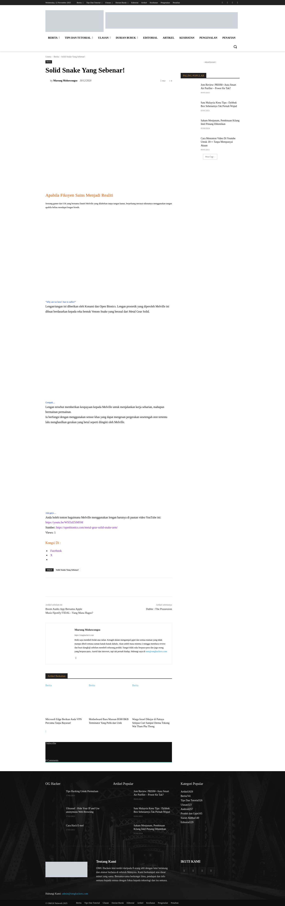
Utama (48, 56)
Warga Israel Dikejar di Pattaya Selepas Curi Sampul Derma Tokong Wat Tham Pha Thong (151, 722)
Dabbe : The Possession (159, 609)
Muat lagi (210, 156)
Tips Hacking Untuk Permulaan (82, 790)
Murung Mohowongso (65, 80)
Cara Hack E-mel (75, 824)
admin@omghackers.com (75, 893)
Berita (56, 56)
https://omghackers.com (84, 635)
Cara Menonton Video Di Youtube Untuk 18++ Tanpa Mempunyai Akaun (218, 142)
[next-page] (45, 730)
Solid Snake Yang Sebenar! (67, 570)
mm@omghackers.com (156, 651)
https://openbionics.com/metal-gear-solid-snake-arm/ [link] (87, 527)
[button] (235, 46)
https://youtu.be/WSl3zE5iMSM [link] (64, 522)
